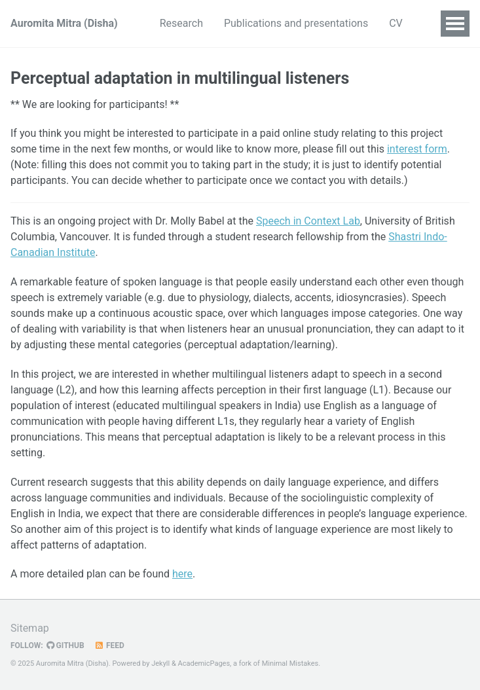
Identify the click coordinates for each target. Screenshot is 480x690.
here (182, 574)
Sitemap (29, 628)
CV (396, 23)
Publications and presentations (296, 23)
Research (181, 23)
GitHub (65, 645)
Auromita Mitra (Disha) (64, 23)
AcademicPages (204, 663)
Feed (109, 645)
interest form (417, 149)
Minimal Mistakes (290, 663)
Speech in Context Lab (308, 221)
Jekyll (160, 663)
